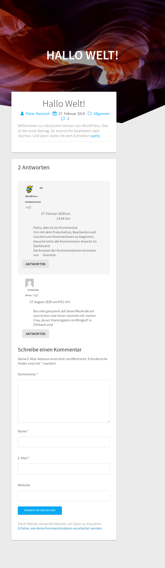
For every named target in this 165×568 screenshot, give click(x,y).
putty (95, 135)
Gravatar (49, 255)
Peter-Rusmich (38, 113)
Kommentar (28, 374)
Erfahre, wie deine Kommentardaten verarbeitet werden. (60, 528)
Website (24, 485)
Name (23, 431)
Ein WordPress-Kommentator (34, 194)
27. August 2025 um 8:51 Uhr (50, 302)
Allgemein (102, 113)
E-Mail (24, 458)
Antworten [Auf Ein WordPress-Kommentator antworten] (35, 264)
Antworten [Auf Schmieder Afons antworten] (35, 333)
